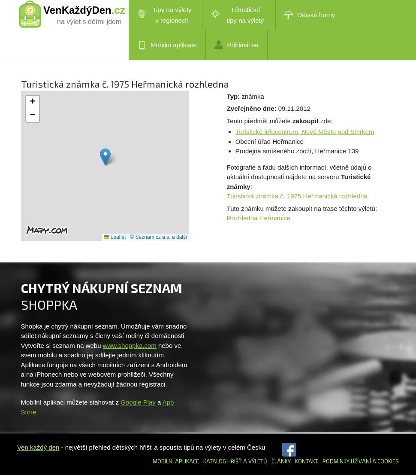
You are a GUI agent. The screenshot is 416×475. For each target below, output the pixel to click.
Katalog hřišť (222, 461)
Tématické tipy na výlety (237, 15)
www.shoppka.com (130, 345)
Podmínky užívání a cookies (361, 461)
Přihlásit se (236, 44)
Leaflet (115, 237)
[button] (105, 157)
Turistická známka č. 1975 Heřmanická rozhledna (297, 196)
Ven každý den (38, 447)
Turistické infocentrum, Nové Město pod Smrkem (304, 131)
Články (281, 461)
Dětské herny (309, 15)
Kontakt (306, 461)
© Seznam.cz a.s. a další (158, 237)
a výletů (254, 461)
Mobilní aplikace (167, 45)
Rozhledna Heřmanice (258, 218)
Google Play (138, 402)
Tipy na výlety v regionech (165, 15)
